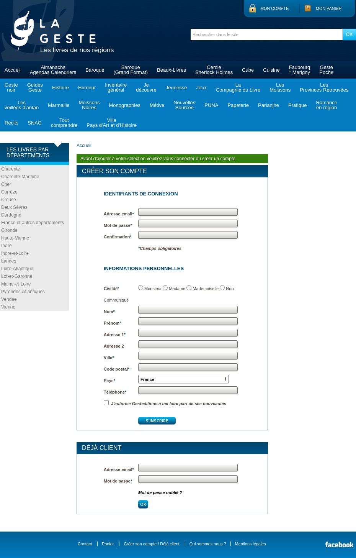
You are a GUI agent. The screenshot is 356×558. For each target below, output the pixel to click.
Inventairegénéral (116, 87)
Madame (177, 288)
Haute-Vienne (15, 238)
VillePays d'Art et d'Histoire (112, 122)
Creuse (8, 199)
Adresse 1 (115, 334)
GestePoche (326, 69)
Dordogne (11, 215)
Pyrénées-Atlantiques (23, 291)
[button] (183, 379)
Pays (109, 380)
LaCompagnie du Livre (238, 87)
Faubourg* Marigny (299, 69)
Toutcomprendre (64, 122)
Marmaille (58, 105)
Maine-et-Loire (16, 284)
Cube (248, 70)
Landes (8, 261)
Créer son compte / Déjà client (151, 544)
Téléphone (115, 392)
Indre (6, 245)
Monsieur (153, 288)
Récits (11, 123)
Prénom (112, 323)
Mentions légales (250, 544)
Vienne (8, 307)
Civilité (111, 288)
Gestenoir (11, 87)
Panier (108, 544)
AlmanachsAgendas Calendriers (53, 69)
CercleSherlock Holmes (214, 69)
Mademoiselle (206, 288)
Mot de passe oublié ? (160, 492)
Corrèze (9, 192)
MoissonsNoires (89, 105)
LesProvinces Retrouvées (324, 87)
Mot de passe (118, 225)
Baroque (94, 70)
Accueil (13, 70)
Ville (109, 357)
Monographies (124, 105)
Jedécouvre (146, 87)
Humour (87, 87)
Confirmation (118, 237)
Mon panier (329, 8)
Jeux (201, 87)
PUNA (211, 105)
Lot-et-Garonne (16, 276)
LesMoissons (280, 87)
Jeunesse (176, 87)
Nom (109, 311)
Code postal (116, 369)
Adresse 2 (114, 346)
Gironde (9, 230)
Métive (157, 105)
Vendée (9, 299)
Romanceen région (326, 105)
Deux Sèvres (14, 207)
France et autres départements (32, 222)
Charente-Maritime (20, 176)
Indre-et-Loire (15, 253)
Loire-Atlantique (17, 268)
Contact (85, 544)
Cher (6, 184)
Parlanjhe (268, 105)
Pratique (297, 105)
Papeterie (238, 105)
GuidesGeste (35, 87)
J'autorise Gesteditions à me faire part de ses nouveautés (165, 403)
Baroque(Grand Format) (130, 69)
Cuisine (271, 70)
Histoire (60, 87)
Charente (10, 169)
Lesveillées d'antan (22, 105)
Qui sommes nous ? (207, 544)
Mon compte (274, 8)
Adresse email (119, 214)
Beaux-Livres (171, 70)
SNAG (35, 123)
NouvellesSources (184, 105)
